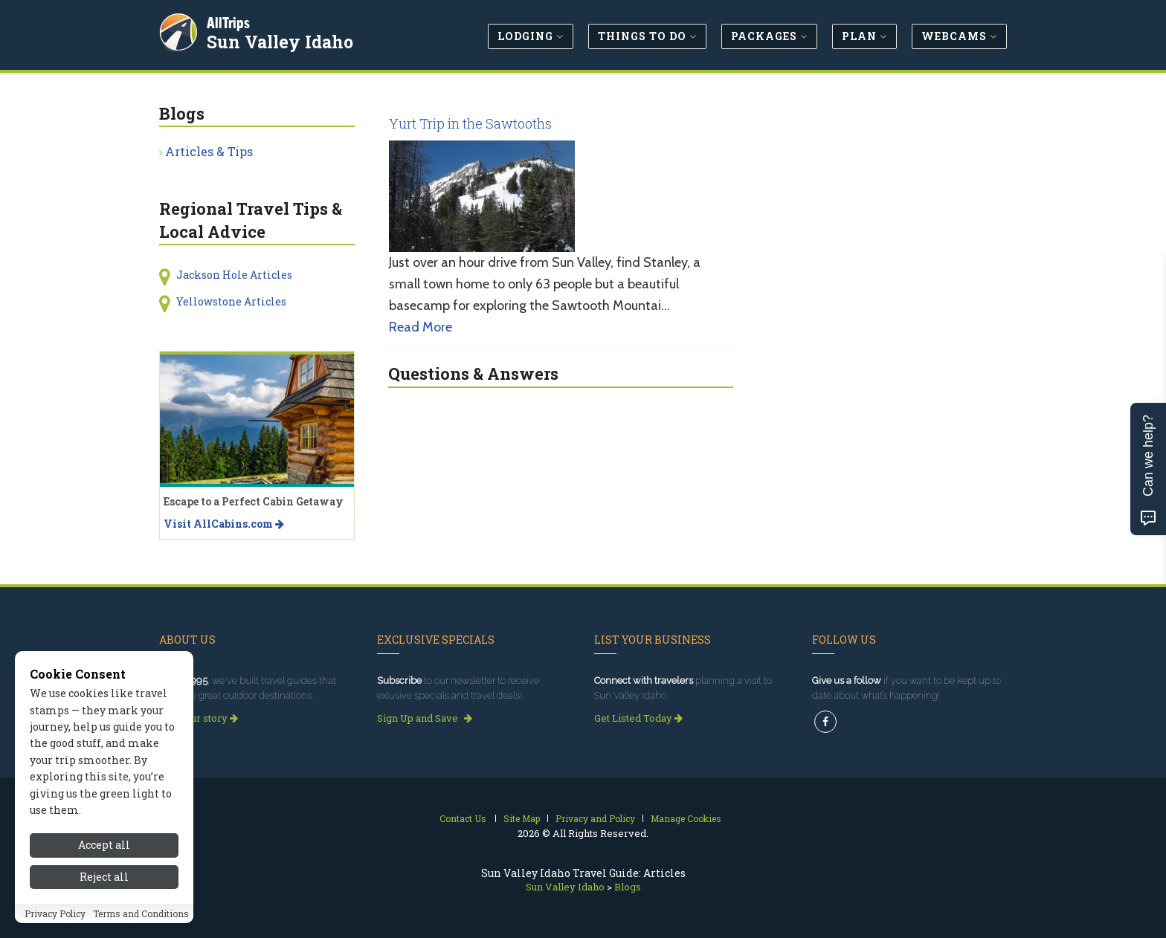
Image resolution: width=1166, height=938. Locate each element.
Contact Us (462, 818)
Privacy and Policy (595, 818)
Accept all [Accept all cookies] (104, 852)
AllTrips (229, 21)
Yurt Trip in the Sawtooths (470, 123)
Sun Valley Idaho (281, 40)
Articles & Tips (209, 151)
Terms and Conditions (141, 920)
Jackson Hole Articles (234, 275)
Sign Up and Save (424, 718)
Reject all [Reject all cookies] (104, 883)
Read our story (198, 718)
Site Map (521, 818)
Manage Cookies (686, 818)
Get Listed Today (638, 718)
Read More (420, 327)
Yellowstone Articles (231, 301)
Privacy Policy (55, 920)
